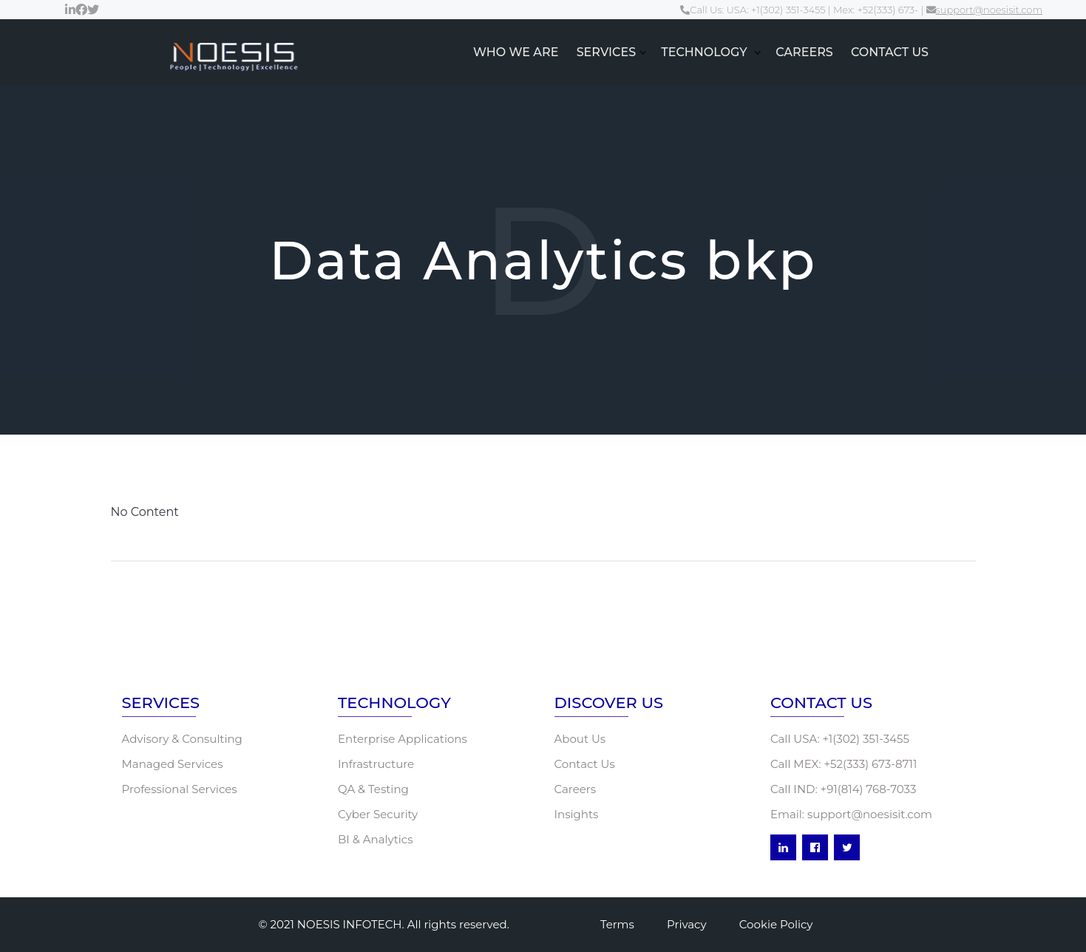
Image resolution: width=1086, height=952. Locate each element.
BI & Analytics (375, 839)
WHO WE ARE (515, 52)
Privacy (687, 924)
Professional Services (179, 789)
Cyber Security (378, 814)
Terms (617, 924)
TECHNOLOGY (705, 52)
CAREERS (804, 52)
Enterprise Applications (402, 739)
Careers (575, 789)
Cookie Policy (776, 924)
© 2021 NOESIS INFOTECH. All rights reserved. (384, 924)
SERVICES (606, 52)
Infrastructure (376, 764)
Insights (576, 814)
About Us (580, 739)
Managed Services (172, 764)
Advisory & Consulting (182, 739)
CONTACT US (890, 52)
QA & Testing (373, 789)
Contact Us (584, 764)
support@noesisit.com (984, 10)
